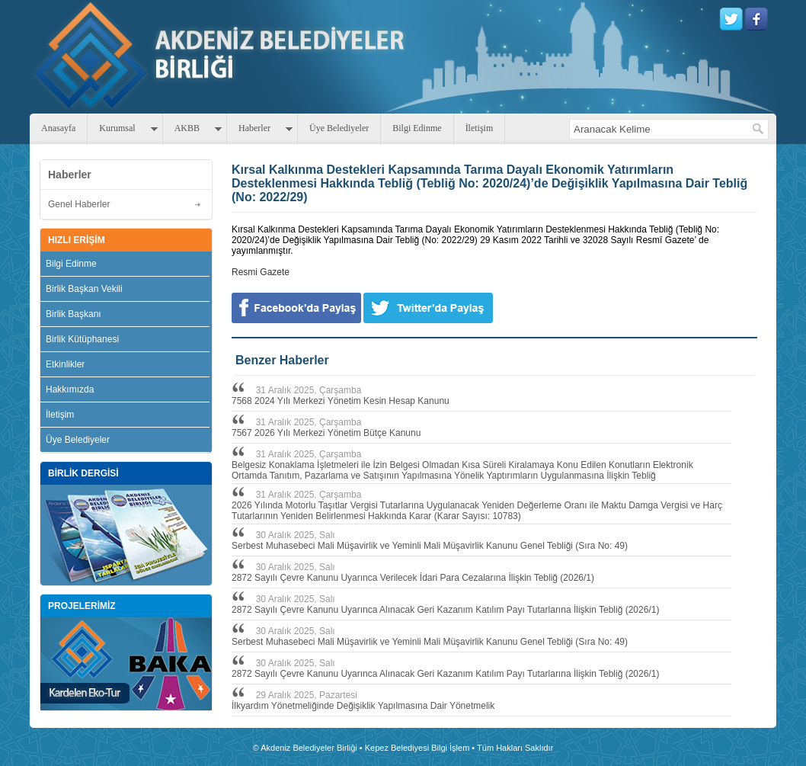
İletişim (479, 128)
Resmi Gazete (260, 272)
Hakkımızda (70, 389)
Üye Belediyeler (339, 128)
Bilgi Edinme (416, 128)
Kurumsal (117, 128)
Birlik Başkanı (73, 314)
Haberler (254, 128)
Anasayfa (58, 128)
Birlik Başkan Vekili (84, 289)
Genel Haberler (79, 204)
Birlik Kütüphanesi (82, 339)
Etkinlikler (65, 364)
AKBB (187, 128)
